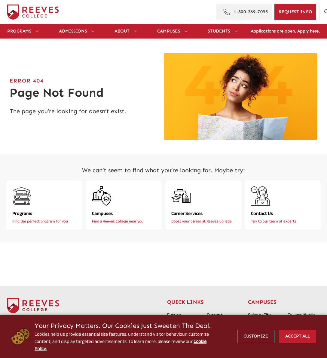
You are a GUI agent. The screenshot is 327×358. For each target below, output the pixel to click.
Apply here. (308, 31)
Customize (255, 336)
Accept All (297, 336)
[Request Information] (295, 12)
